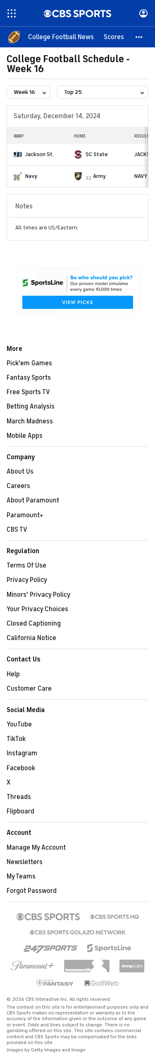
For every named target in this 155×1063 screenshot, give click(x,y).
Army (99, 176)
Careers (18, 486)
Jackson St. (39, 154)
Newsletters (25, 862)
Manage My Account (36, 847)
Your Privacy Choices (37, 609)
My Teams (21, 876)
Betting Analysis (31, 406)
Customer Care (29, 689)
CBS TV (17, 530)
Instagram (22, 753)
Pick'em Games (29, 363)
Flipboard (20, 811)
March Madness (30, 421)
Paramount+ (25, 515)
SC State (97, 154)
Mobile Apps (25, 436)
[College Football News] (61, 37)
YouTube (19, 724)
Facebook (21, 768)
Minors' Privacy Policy (38, 595)
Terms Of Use (26, 565)
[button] (139, 37)
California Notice (31, 638)
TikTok (16, 739)
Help (13, 674)
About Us (20, 471)
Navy (31, 176)
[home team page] (18, 154)
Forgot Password (32, 891)
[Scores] (114, 37)
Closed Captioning (34, 623)
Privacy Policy (27, 580)
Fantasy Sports (29, 378)
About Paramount (33, 500)
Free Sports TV (28, 392)
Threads (19, 797)
